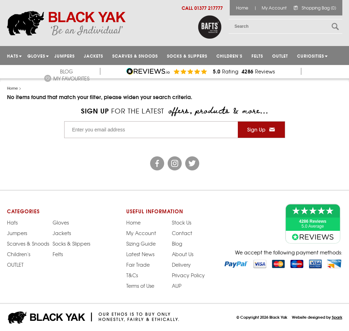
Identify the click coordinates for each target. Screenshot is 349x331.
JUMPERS (64, 55)
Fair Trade (138, 264)
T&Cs (132, 275)
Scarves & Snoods (135, 55)
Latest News (140, 254)
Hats (12, 222)
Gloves (61, 222)
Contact (182, 232)
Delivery (181, 264)
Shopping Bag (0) (319, 8)
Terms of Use (140, 285)
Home (242, 8)
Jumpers (17, 232)
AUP (176, 285)
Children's (229, 55)
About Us (182, 254)
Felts (257, 55)
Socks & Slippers (187, 55)
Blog (66, 71)
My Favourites (71, 78)
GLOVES (36, 55)
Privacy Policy (188, 275)
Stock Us (181, 222)
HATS (12, 55)
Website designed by (317, 317)
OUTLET (280, 55)
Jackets (93, 55)
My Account (274, 8)
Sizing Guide (141, 243)
